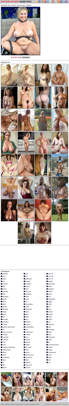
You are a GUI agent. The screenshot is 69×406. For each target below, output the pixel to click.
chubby (4, 324)
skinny (49, 319)
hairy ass (27, 291)
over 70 (50, 279)
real (49, 296)
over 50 (50, 274)
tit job (49, 339)
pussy (49, 294)
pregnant (50, 289)
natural (27, 342)
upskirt (49, 347)
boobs (3, 312)
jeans (26, 312)
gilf (25, 276)
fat (2, 362)
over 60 (50, 276)
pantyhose (51, 284)
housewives (28, 304)
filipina (4, 367)
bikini (3, 301)
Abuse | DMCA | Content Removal (10, 404)
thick (49, 334)
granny (27, 286)
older (26, 360)
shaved (50, 312)
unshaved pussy (53, 345)
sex (48, 306)
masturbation (29, 327)
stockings (50, 329)
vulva (49, 355)
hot (25, 301)
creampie (4, 337)
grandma (27, 284)
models (27, 334)
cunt (3, 342)
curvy (3, 345)
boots (3, 314)
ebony (3, 352)
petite (49, 286)
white (49, 357)
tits (48, 342)
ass (3, 281)
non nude (27, 347)
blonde (4, 306)
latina (26, 317)
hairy (26, 289)
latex (26, 314)
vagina (49, 350)
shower (50, 314)
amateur (4, 274)
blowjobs (4, 309)
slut (48, 322)
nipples (27, 345)
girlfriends (28, 279)
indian (26, 306)
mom (26, 337)
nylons (27, 352)
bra (3, 317)
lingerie (27, 324)
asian (3, 279)
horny (26, 299)
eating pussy (6, 350)
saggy (49, 301)
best (3, 294)
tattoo (49, 332)
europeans (5, 357)
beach (3, 289)
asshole (4, 284)
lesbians (27, 322)
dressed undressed (8, 347)
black (3, 304)
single (49, 317)
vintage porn (51, 352)
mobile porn (28, 332)
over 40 (27, 367)
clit (2, 329)
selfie (49, 304)
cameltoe (4, 322)
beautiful (4, 291)
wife (49, 360)
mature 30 (28, 365)
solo (49, 327)
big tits (4, 299)
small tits (50, 324)
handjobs (27, 294)
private (49, 291)
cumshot (4, 339)
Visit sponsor (26, 57)
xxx (48, 362)
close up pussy (6, 332)
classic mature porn (8, 327)
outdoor (27, 362)
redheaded (51, 299)
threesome (51, 337)
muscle (27, 339)
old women (28, 357)
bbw (3, 286)
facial (3, 360)
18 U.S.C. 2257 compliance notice (29, 404)
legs (26, 319)
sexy (49, 309)
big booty (4, 296)
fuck (26, 274)
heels (26, 296)
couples (4, 334)
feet (3, 365)
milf (26, 329)
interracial (28, 309)
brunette (4, 319)
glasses (27, 281)
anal (3, 276)
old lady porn (29, 355)
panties (50, 281)
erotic (3, 355)
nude (26, 350)
